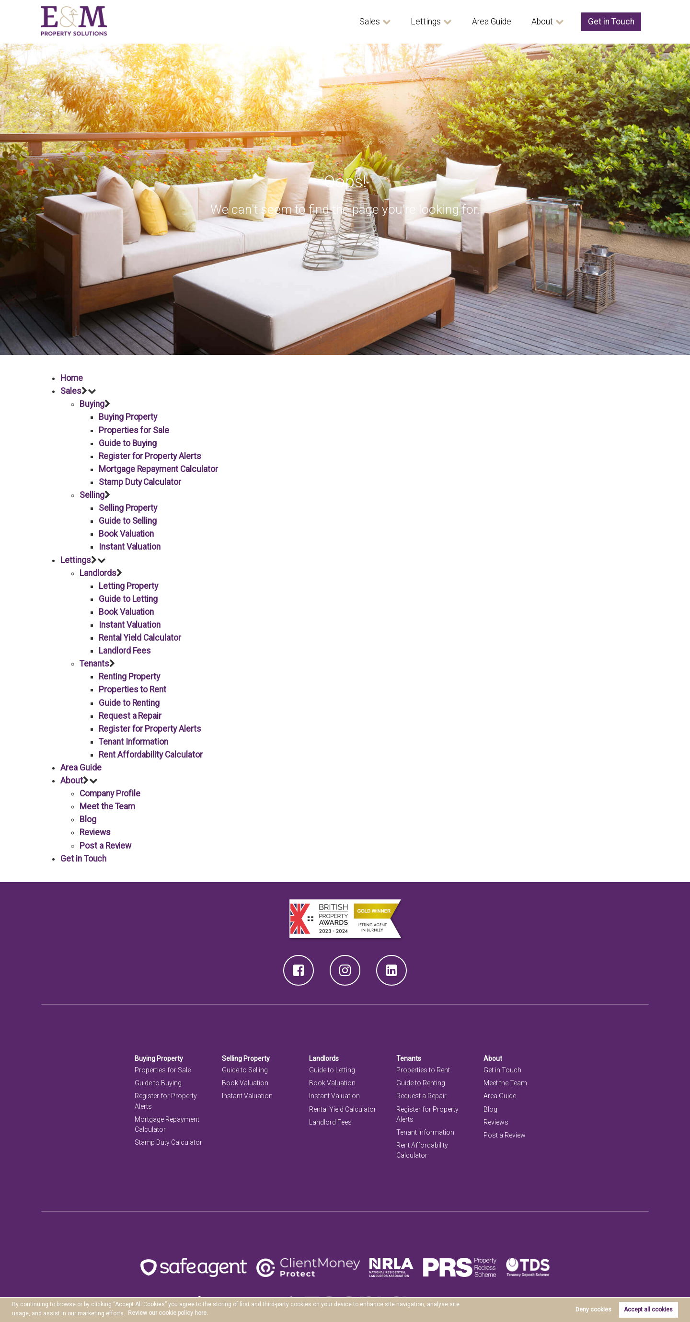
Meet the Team (107, 806)
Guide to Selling (128, 521)
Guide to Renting (129, 703)
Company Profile (110, 793)
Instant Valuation (130, 547)
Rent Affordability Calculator (150, 754)
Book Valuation (126, 534)
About (542, 21)
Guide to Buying (128, 443)
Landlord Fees (125, 650)
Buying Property (128, 417)
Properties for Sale (134, 430)
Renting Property (129, 676)
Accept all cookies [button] (648, 1309)
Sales (369, 21)
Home (71, 378)
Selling (92, 495)
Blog (88, 819)
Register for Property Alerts (150, 456)
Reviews (95, 832)
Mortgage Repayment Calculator (158, 469)
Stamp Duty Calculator (140, 482)
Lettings (426, 21)
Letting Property (128, 586)
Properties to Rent (132, 689)
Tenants (94, 663)
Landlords (98, 573)
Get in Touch (611, 21)
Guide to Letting (128, 599)
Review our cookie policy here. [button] (168, 1313)
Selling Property (128, 508)
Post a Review (106, 846)
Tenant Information (133, 742)
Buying (92, 404)
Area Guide (491, 21)
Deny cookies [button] (593, 1309)
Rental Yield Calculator (140, 638)
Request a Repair (130, 716)
